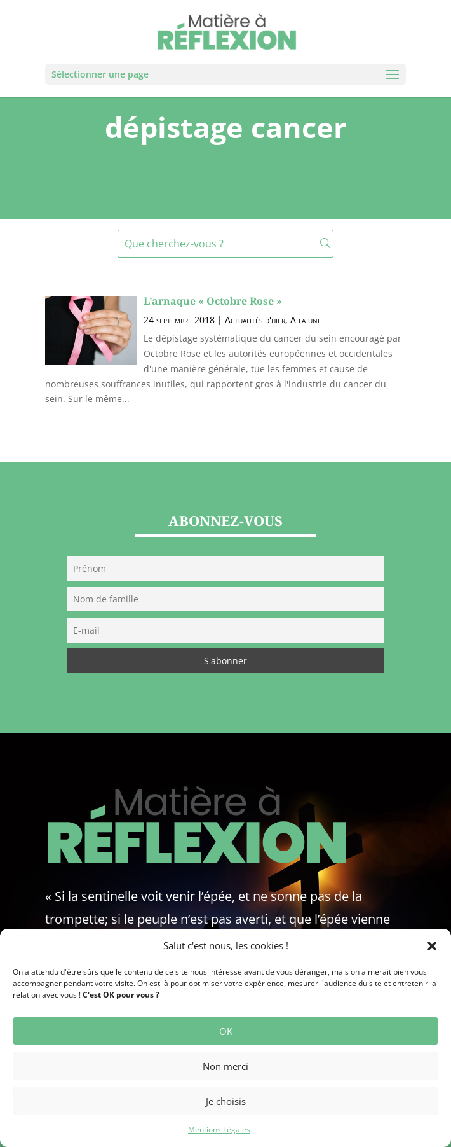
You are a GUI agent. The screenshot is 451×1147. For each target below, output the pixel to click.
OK (225, 1031)
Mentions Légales (219, 1129)
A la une (305, 320)
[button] (432, 946)
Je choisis (226, 1101)
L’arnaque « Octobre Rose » (213, 301)
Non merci (225, 1066)
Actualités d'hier (255, 320)
